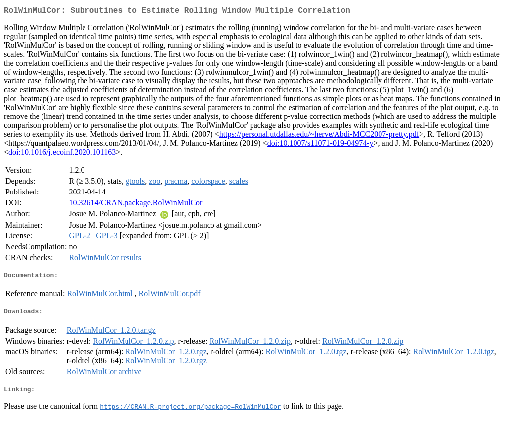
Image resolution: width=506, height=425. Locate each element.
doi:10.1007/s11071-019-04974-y (320, 145)
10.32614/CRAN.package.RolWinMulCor (135, 204)
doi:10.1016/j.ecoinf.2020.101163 (62, 154)
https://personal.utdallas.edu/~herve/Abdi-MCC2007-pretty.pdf (319, 136)
